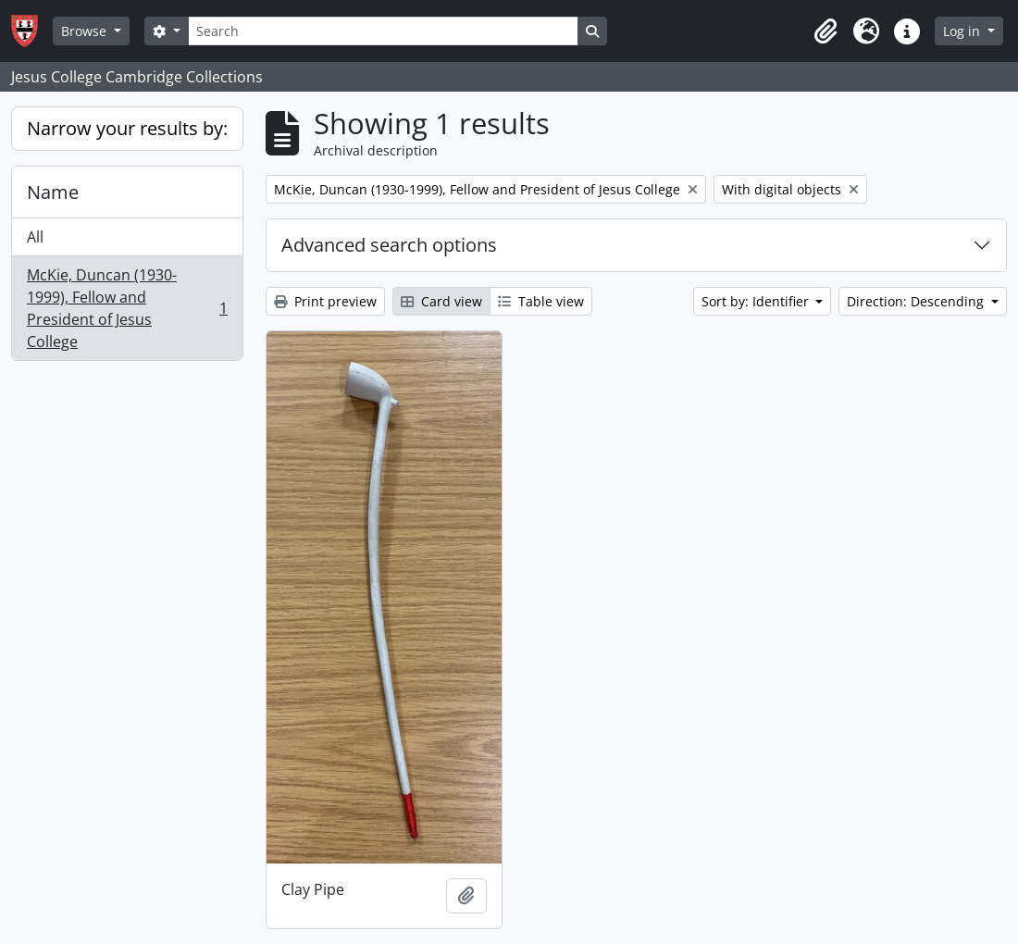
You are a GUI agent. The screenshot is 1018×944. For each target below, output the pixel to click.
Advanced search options (389, 244)
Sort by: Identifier (757, 301)
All (35, 237)
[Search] (383, 31)
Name (53, 192)
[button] (825, 31)
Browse (85, 31)
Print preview (325, 301)
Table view (541, 301)
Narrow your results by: (127, 128)
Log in (963, 31)
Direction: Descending (917, 301)
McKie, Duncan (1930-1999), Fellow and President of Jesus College (127, 308)
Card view (441, 301)
